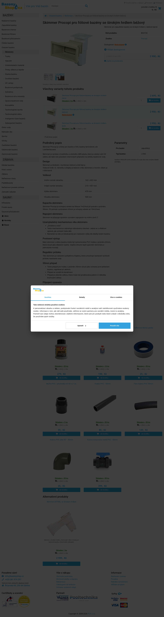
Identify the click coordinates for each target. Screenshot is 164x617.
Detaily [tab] (82, 297)
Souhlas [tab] (47, 297)
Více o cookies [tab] (116, 297)
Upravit (81, 326)
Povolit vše (114, 326)
